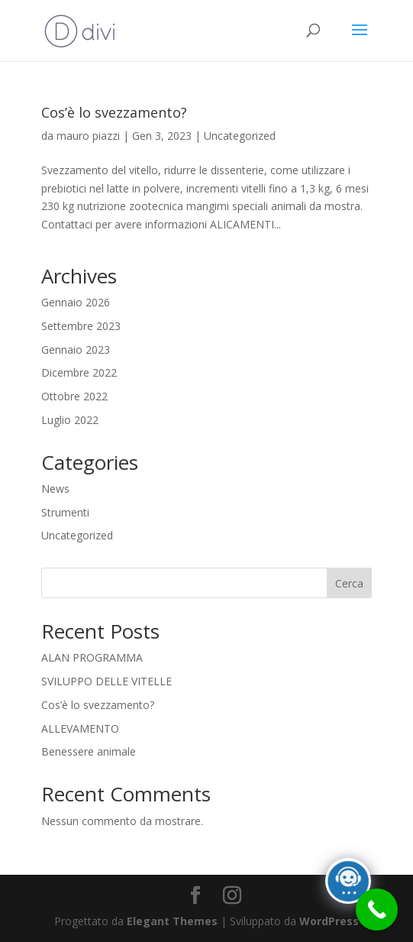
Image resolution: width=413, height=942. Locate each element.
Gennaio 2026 (75, 302)
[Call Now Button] (377, 910)
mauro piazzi (88, 135)
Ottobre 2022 (74, 396)
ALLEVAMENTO (80, 728)
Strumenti (65, 512)
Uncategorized (240, 135)
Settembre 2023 (81, 326)
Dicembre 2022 (79, 372)
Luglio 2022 (69, 420)
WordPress (329, 921)
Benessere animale (88, 751)
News (55, 488)
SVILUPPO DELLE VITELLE (106, 681)
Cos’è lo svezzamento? (114, 112)
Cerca (349, 583)
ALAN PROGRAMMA (92, 657)
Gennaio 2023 (75, 349)
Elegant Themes (172, 921)
